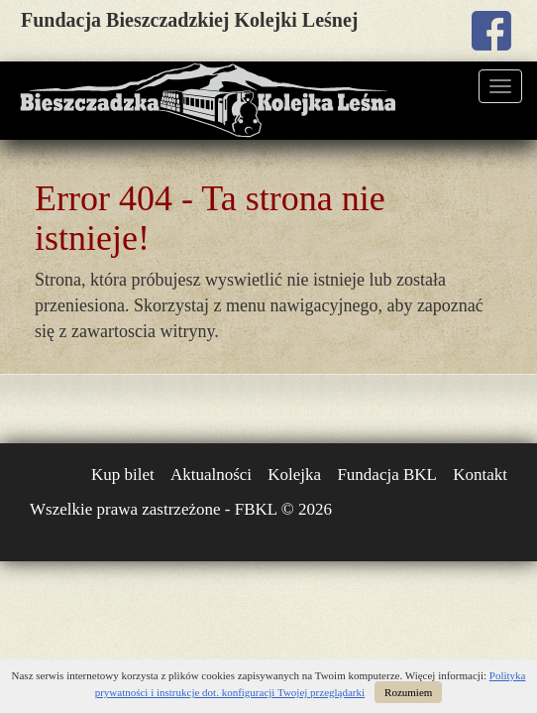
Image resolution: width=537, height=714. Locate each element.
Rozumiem (408, 692)
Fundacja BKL (387, 474)
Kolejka (294, 474)
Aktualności (211, 474)
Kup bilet (123, 474)
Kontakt (480, 474)
